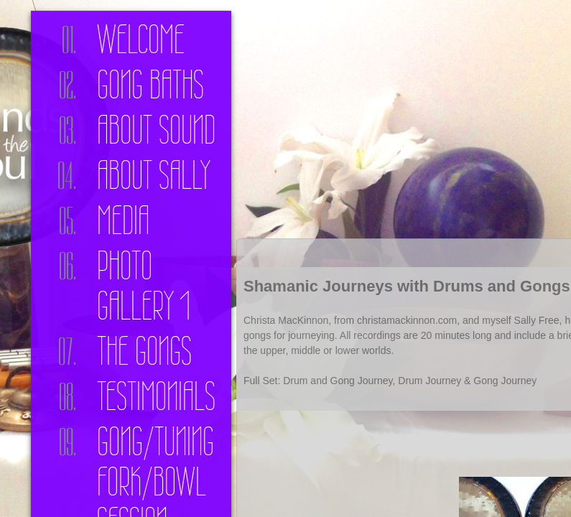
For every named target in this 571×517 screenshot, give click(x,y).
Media (123, 220)
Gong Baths (150, 84)
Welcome (141, 39)
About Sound (156, 130)
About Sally (153, 175)
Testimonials (156, 396)
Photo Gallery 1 (143, 285)
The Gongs (144, 351)
